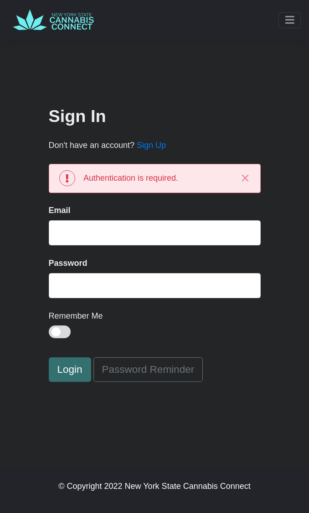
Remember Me (76, 315)
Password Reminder (148, 369)
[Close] (245, 178)
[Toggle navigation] (289, 20)
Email (60, 210)
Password (68, 263)
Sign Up (151, 145)
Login (69, 369)
